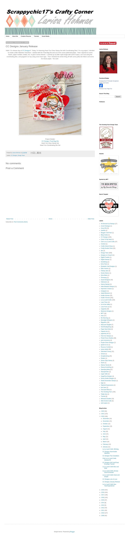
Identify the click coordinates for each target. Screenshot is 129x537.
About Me (15, 36)
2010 (103, 513)
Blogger (72, 531)
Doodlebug (104, 262)
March (105, 441)
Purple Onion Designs (107, 342)
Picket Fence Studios (107, 338)
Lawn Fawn (104, 302)
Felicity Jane (104, 271)
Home (7, 36)
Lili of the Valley (105, 304)
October (105, 423)
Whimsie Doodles (106, 398)
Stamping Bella (105, 369)
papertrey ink (104, 333)
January (105, 447)
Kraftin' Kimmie (105, 297)
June (104, 434)
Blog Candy (104, 235)
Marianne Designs (106, 311)
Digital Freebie (105, 257)
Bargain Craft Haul (106, 232)
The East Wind (105, 389)
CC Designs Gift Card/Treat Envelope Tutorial (111, 463)
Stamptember (105, 371)
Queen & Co (104, 345)
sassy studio (104, 349)
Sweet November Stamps (108, 380)
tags (102, 383)
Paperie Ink (104, 331)
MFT (102, 313)
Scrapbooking (105, 356)
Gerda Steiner (105, 273)
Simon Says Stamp (106, 360)
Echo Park (104, 264)
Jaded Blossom (105, 293)
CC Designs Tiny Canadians (111, 456)
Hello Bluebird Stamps (107, 286)
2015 (103, 500)
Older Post (91, 219)
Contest (103, 244)
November (106, 421)
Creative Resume (26, 36)
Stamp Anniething (106, 367)
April (104, 439)
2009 (103, 515)
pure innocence (105, 340)
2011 (103, 510)
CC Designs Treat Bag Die (50, 141)
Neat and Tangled (106, 324)
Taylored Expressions (107, 385)
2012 (103, 508)
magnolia (103, 309)
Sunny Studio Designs (107, 378)
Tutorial (103, 396)
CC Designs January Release (111, 482)
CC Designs (26, 50)
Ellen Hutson (104, 268)
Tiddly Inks (104, 394)
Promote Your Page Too (105, 88)
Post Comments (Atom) (21, 222)
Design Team (21, 155)
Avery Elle (104, 228)
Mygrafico (104, 322)
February (105, 444)
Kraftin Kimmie (105, 295)
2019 (103, 490)
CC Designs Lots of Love (110, 479)
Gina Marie (104, 275)
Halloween (104, 282)
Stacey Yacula (105, 365)
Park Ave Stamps (106, 336)
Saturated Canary (106, 351)
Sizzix (102, 362)
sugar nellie (104, 374)
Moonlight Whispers (106, 320)
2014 (103, 502)
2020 (103, 416)
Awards (103, 230)
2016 (103, 497)
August (105, 429)
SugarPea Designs (106, 376)
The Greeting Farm (106, 392)
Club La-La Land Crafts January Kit (109, 459)
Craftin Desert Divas (107, 246)
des (102, 250)
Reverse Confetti (106, 347)
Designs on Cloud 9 (106, 255)
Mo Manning (104, 318)
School (103, 354)
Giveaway (104, 277)
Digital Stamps (105, 259)
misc (102, 315)
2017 (103, 495)
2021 (103, 413)
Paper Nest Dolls (106, 329)
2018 (103, 492)
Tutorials (36, 36)
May (104, 436)
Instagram (104, 291)
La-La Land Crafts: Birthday (111, 449)
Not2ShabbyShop (106, 327)
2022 (103, 411)
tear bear (103, 387)
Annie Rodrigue (105, 226)
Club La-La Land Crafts (108, 241)
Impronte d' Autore (106, 288)
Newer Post (9, 219)
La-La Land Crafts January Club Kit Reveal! (110, 471)
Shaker (103, 358)
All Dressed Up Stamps (108, 223)
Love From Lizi (105, 306)
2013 (103, 505)
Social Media (45, 36)
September (106, 426)
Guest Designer (105, 280)
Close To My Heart (106, 239)
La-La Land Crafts (106, 300)
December (106, 418)
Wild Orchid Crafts (106, 401)
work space (104, 403)
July (104, 431)
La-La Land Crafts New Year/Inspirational (109, 485)
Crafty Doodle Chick (107, 248)
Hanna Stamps (105, 284)
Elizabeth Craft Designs (108, 266)
